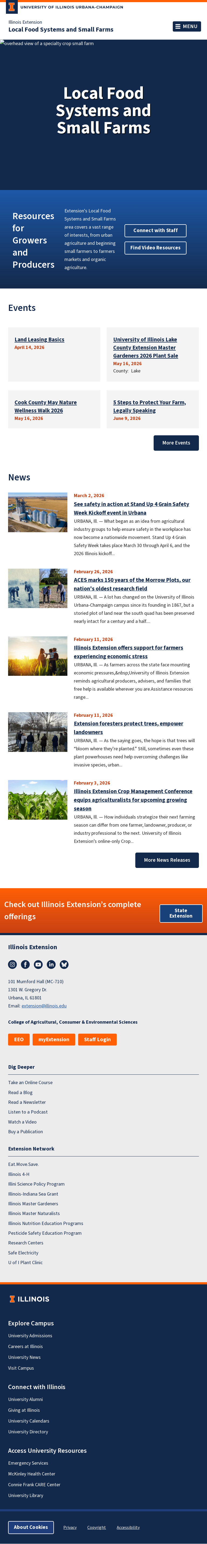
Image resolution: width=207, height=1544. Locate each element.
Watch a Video (22, 1122)
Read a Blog (20, 1092)
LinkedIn (51, 964)
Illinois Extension (25, 22)
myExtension (54, 1039)
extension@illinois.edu (44, 1006)
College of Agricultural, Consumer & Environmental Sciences (72, 1022)
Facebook (25, 964)
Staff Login (97, 1039)
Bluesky (64, 964)
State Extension (181, 913)
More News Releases (167, 860)
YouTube (38, 964)
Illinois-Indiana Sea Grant (33, 1194)
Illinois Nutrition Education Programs (45, 1223)
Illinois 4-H (18, 1174)
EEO (19, 1039)
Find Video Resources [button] (155, 248)
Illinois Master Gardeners (33, 1203)
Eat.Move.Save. (23, 1164)
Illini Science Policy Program (36, 1184)
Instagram (12, 964)
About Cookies (31, 1527)
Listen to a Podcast (28, 1112)
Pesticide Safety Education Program (45, 1233)
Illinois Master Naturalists (34, 1213)
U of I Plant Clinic (25, 1263)
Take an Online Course (30, 1083)
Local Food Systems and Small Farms (60, 30)
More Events (176, 443)
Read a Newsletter (27, 1102)
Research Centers (25, 1243)
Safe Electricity (23, 1253)
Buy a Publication (25, 1131)
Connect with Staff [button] (155, 230)
